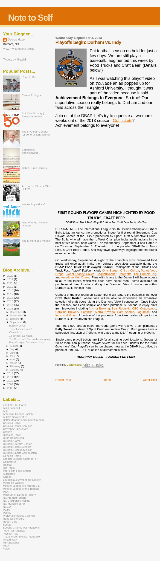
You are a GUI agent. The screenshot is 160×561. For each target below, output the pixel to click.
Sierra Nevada (105, 312)
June (13, 352)
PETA (6, 509)
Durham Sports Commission (20, 452)
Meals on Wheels (13, 482)
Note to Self (30, 18)
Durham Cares (11, 440)
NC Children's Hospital (16, 500)
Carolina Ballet (11, 422)
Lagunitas (143, 312)
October (15, 319)
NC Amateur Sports (14, 497)
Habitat (7, 464)
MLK (6, 491)
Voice (6, 548)
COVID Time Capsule (35, 167)
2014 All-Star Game (14, 404)
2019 (10, 286)
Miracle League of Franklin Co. (21, 485)
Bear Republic (121, 308)
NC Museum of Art (14, 503)
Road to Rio (29, 76)
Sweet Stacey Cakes (80, 274)
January (15, 369)
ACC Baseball (11, 407)
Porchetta (125, 274)
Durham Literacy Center (17, 443)
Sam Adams (125, 312)
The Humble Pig (145, 274)
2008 (10, 387)
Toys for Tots (10, 533)
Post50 (7, 512)
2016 (10, 297)
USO (6, 545)
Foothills (86, 312)
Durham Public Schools (17, 446)
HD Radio (9, 467)
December (16, 312)
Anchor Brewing (99, 308)
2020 (10, 282)
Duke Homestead (13, 437)
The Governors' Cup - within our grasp (29, 339)
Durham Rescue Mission (17, 449)
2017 (10, 293)
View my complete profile (19, 48)
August (14, 345)
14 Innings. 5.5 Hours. (21, 335)
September (16, 322)
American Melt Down (75, 277)
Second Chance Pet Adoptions (21, 527)
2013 (10, 308)
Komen (7, 476)
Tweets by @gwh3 (14, 59)
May (13, 356)
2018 (10, 290)
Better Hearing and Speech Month (23, 419)
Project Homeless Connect (19, 515)
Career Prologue (32, 95)
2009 (10, 384)
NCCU (7, 506)
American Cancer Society (18, 413)
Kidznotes (9, 473)
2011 (10, 376)
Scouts (7, 524)
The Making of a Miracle (36, 240)
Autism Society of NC (16, 416)
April (13, 359)
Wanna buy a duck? (34, 204)
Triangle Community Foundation (22, 536)
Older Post (150, 380)
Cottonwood (148, 308)
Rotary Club (10, 521)
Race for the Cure (13, 518)
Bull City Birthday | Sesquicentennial (33, 115)
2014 (10, 304)
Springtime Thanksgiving (30, 151)
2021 (10, 279)
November (16, 315)
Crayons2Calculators (15, 428)
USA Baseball (11, 542)
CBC (135, 308)
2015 (10, 301)
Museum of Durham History (19, 494)
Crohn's (7, 431)
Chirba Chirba (129, 270)
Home (107, 380)
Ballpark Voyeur (17, 325)
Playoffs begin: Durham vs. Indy (26, 342)
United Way (10, 539)
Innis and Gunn (65, 315)
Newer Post (63, 380)
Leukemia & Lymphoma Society (22, 479)
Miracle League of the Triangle (21, 488)
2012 (10, 373)
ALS (5, 410)
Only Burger (110, 270)
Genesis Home (12, 455)
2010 (10, 380)
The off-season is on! (20, 329)
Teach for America (14, 530)
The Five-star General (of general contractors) (36, 133)
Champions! (15, 332)
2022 (10, 275)
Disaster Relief (11, 434)
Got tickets (122, 120)
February (15, 366)
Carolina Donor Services (17, 425)
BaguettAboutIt (106, 274)
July (12, 349)
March (14, 362)
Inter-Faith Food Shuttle (17, 470)
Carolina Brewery (67, 312)
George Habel (16, 39)
